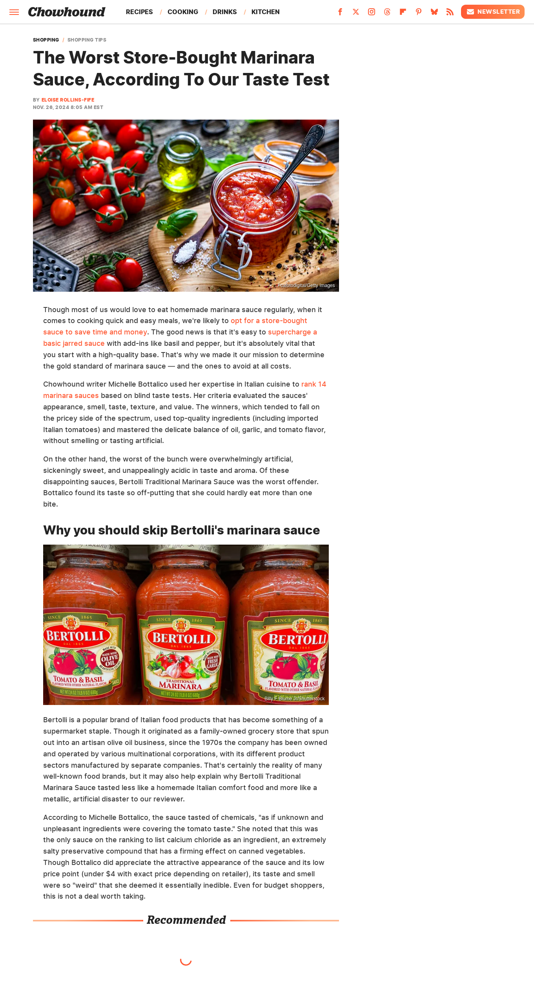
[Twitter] (356, 14)
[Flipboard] (403, 14)
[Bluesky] (434, 14)
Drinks (225, 12)
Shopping (46, 40)
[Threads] (387, 14)
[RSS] (450, 14)
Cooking (183, 12)
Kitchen (266, 12)
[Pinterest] (418, 14)
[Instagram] (371, 14)
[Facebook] (340, 14)
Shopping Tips (87, 40)
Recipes (139, 12)
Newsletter (493, 12)
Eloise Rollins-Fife (68, 100)
